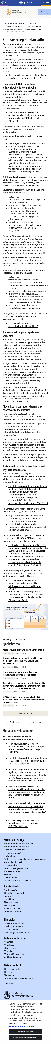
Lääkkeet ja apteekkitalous (17, 932)
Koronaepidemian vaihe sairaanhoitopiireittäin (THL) (23, 324)
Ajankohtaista (10, 889)
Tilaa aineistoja (11, 902)
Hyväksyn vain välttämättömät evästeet (25, 1037)
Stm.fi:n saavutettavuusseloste (19, 978)
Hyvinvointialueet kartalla (16, 849)
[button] (25, 713)
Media (46, 2)
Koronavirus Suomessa (33, 29)
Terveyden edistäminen (33, 26)
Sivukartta (9, 975)
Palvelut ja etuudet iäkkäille (17, 880)
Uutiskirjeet (10, 899)
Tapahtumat (10, 905)
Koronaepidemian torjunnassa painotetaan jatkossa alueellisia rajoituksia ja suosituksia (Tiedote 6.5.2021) (24, 584)
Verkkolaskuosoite (13, 957)
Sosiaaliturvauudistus (14, 923)
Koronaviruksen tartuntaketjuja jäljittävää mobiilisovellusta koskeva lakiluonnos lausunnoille (22, 661)
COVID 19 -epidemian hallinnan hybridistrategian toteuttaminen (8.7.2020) (24, 823)
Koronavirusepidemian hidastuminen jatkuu (23, 649)
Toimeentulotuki (12, 871)
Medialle (8, 950)
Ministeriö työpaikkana (15, 954)
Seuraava (37, 722)
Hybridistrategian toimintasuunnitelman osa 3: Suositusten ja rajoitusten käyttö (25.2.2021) (27, 760)
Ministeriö (9, 944)
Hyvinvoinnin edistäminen (14, 26)
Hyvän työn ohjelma (13, 926)
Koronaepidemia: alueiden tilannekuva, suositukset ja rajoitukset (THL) (27, 76)
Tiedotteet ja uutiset (14, 892)
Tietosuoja (9, 971)
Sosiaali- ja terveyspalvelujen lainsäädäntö (24, 859)
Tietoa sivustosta (12, 969)
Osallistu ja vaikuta (13, 911)
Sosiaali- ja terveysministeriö (13, 24)
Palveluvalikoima (12, 929)
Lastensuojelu (11, 877)
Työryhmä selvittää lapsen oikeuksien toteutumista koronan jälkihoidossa (20, 673)
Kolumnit (8, 896)
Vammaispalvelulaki (14, 862)
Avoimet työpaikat (13, 908)
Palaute (10, 983)
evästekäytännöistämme (21, 1026)
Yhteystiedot (10, 947)
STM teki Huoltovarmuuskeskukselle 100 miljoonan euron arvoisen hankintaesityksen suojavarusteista (23, 699)
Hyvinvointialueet (13, 852)
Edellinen (14, 722)
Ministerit (9, 941)
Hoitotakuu (9, 855)
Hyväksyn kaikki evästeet (25, 1032)
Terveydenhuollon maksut (17, 846)
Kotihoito (8, 874)
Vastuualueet (34, 24)
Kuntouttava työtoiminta (16, 868)
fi (26, 24)
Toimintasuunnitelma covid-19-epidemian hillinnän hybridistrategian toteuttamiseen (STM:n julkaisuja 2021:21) (26, 116)
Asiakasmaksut (11, 865)
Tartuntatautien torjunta (14, 29)
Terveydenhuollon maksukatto (19, 843)
